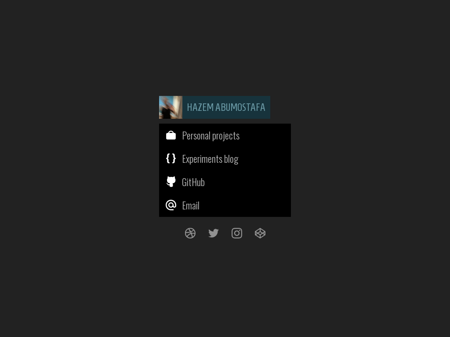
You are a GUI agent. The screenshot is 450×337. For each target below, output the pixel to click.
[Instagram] (236, 233)
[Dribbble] (190, 233)
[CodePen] (260, 233)
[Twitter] (213, 233)
